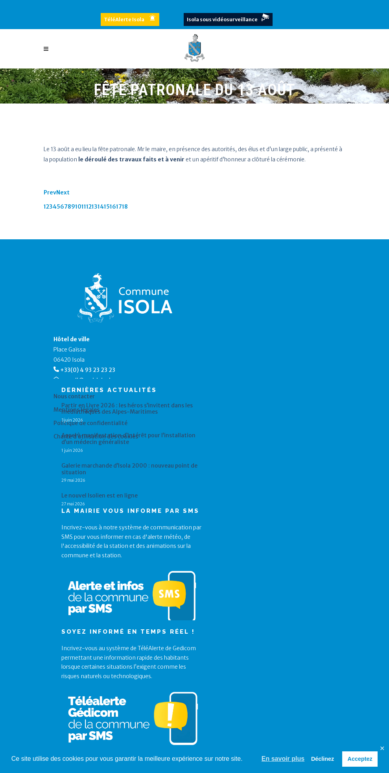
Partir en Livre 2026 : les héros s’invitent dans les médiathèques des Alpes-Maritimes (127, 409)
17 (119, 206)
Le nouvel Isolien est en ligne (99, 495)
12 (89, 206)
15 (107, 206)
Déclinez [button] (322, 759)
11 (83, 206)
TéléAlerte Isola (124, 19)
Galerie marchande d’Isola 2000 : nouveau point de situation (129, 469)
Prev (50, 192)
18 (125, 206)
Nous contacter (74, 396)
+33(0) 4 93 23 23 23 (87, 370)
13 (95, 206)
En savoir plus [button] (283, 758)
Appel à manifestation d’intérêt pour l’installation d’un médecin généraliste (128, 439)
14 (101, 206)
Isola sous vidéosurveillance (222, 19)
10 (78, 206)
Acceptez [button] (360, 759)
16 (113, 206)
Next (63, 192)
